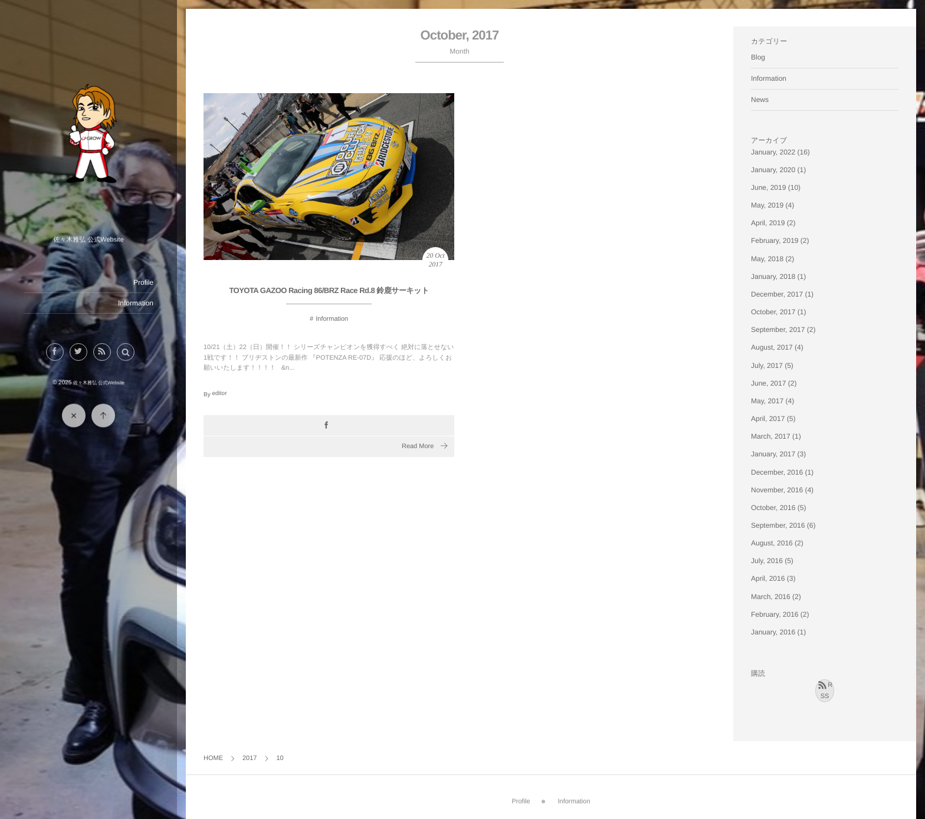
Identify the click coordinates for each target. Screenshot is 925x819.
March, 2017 (770, 436)
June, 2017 (768, 383)
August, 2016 (772, 543)
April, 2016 (768, 578)
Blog (758, 57)
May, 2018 (767, 259)
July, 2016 (767, 561)
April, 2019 (768, 223)
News (760, 100)
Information (135, 303)
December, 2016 (777, 472)
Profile (143, 282)
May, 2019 (767, 205)
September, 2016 (778, 525)
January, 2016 (773, 632)
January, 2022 (773, 152)
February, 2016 (775, 614)
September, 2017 (778, 329)
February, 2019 (775, 240)
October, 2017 (773, 312)
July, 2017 (767, 365)
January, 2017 (773, 454)
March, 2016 (770, 597)
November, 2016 (777, 490)
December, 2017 (777, 294)
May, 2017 (767, 401)
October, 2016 (773, 508)
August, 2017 (772, 347)
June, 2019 (768, 187)
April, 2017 (768, 419)
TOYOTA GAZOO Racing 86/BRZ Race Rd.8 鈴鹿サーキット (329, 290)
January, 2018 (773, 276)
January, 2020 (773, 170)
